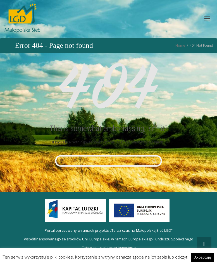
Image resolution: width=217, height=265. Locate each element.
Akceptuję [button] (202, 257)
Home (180, 45)
